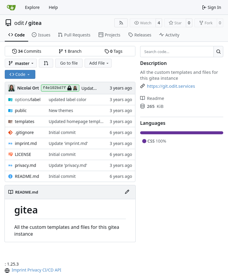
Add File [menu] (99, 63)
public (21, 110)
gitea (35, 23)
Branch (70, 51)
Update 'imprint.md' (68, 143)
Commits (26, 51)
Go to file (68, 63)
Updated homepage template (77, 121)
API (58, 270)
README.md (27, 176)
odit (19, 23)
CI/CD (48, 270)
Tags (113, 51)
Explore (32, 7)
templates (24, 121)
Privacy (34, 270)
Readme (152, 98)
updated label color (67, 99)
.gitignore (24, 132)
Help (53, 7)
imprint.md (26, 143)
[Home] (11, 7)
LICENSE (23, 154)
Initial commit (62, 132)
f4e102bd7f (60, 88)
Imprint (19, 270)
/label (27, 99)
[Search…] (218, 51)
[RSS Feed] (121, 22)
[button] (46, 63)
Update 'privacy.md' (68, 165)
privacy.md (25, 165)
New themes (61, 110)
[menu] (8, 270)
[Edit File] (127, 192)
